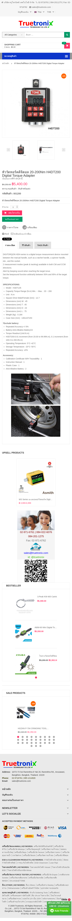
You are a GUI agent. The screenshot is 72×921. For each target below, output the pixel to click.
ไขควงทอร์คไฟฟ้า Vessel (40, 867)
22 (32, 743)
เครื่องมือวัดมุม (21, 852)
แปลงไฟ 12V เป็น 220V (32, 899)
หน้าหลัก (5, 63)
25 (45, 743)
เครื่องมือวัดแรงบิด (36, 878)
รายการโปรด (10, 227)
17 (49, 740)
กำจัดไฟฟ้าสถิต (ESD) (53, 860)
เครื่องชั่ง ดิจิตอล (61, 855)
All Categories (11, 35)
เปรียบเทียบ (29, 227)
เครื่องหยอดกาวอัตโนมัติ (20, 896)
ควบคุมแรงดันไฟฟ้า (34, 902)
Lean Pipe (54, 863)
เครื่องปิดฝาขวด (14, 899)
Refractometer (14, 888)
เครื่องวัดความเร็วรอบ (50, 849)
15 (40, 740)
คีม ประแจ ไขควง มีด (40, 896)
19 (18, 743)
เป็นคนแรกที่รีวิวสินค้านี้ (12, 179)
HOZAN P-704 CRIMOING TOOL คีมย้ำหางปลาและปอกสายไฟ (45, 728)
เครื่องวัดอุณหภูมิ (33, 849)
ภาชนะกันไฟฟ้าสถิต (25, 863)
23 (36, 743)
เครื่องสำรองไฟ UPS (16, 902)
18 (54, 740)
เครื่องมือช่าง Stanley (45, 885)
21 (27, 743)
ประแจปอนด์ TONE (17, 881)
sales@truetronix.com (40, 7)
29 (36, 746)
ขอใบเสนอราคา (12, 219)
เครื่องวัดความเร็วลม (45, 855)
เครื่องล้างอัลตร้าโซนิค (30, 888)
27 (54, 743)
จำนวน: (5, 207)
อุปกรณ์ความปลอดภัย (49, 888)
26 (49, 743)
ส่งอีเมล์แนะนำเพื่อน (21, 234)
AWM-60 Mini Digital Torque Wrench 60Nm (53, 627)
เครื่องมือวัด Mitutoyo (16, 849)
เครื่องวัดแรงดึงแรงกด (18, 878)
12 (27, 740)
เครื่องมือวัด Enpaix (49, 875)
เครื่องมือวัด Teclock (36, 852)
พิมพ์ (5, 234)
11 (23, 740)
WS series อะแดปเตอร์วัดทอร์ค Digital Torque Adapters (43, 499)
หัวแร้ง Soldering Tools (39, 893)
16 (45, 740)
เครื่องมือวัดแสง (29, 855)
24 (40, 743)
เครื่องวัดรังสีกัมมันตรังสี (43, 846)
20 (23, 743)
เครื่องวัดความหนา (53, 852)
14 (36, 740)
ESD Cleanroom (41, 863)
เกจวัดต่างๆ (17, 855)
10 (18, 740)
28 (32, 746)
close (66, 899)
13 (32, 740)
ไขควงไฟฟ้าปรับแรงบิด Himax (19, 870)
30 (40, 746)
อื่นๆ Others (30, 885)
